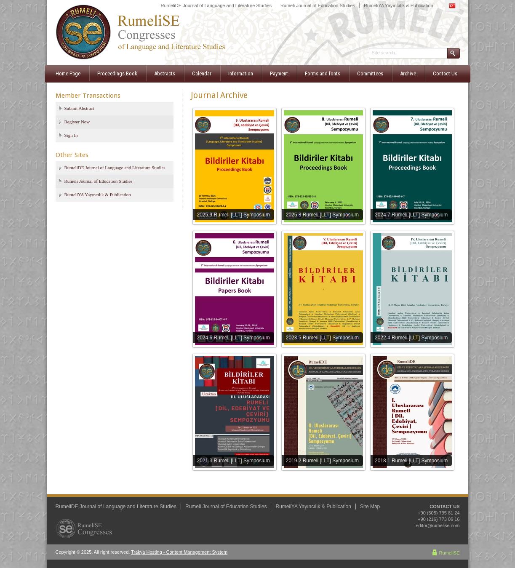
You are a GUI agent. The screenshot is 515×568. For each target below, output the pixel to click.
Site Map (370, 506)
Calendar (201, 73)
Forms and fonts (322, 73)
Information (240, 73)
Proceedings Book (117, 73)
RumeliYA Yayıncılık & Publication (398, 5)
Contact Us (445, 73)
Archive (408, 73)
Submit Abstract (79, 108)
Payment (279, 73)
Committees (370, 73)
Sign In (71, 135)
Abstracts (164, 73)
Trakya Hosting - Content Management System (179, 552)
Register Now (77, 121)
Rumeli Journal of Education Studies (317, 5)
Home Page (68, 73)
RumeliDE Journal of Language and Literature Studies (216, 5)
